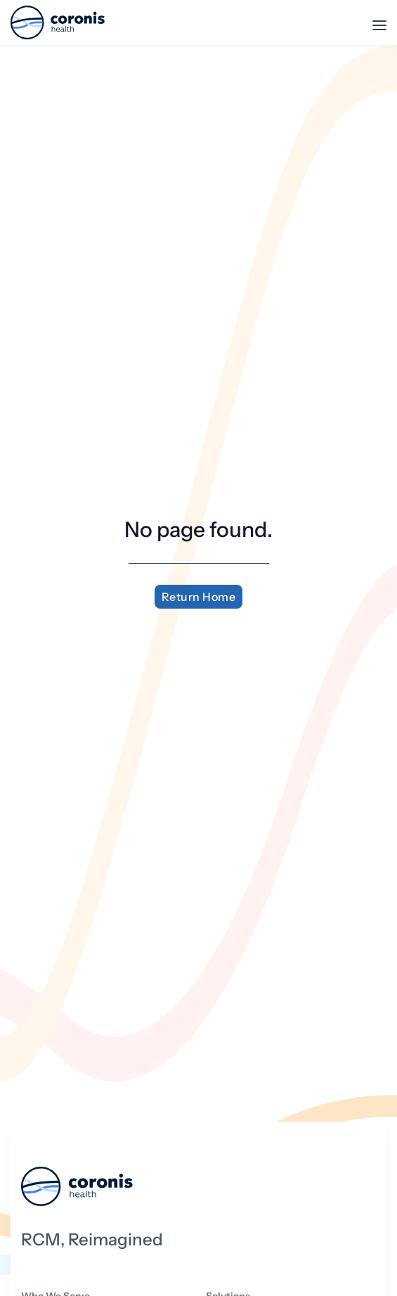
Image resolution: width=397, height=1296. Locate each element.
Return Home (199, 597)
